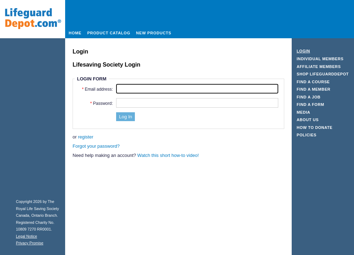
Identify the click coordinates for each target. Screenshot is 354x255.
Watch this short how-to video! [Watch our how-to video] (168, 155)
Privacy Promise (29, 243)
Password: (103, 103)
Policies (306, 135)
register (85, 137)
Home (75, 33)
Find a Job (308, 97)
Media (303, 112)
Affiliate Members (319, 66)
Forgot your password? (96, 146)
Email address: (99, 89)
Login (303, 51)
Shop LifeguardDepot (323, 74)
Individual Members (320, 59)
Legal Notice (26, 236)
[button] (125, 116)
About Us (308, 120)
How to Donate (314, 127)
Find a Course (313, 82)
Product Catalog (108, 33)
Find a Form (310, 104)
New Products (153, 33)
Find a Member (313, 89)
